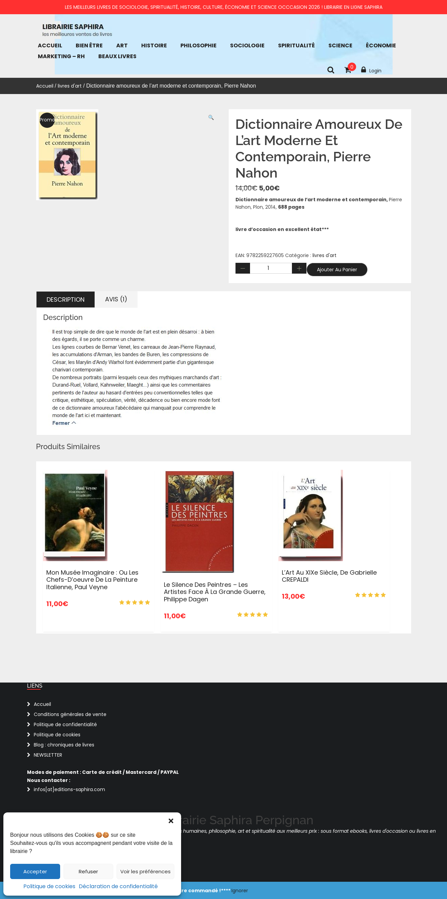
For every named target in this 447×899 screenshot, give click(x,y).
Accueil (50, 45)
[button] (171, 820)
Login (371, 70)
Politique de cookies (49, 886)
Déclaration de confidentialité (118, 886)
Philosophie (198, 45)
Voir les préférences (145, 871)
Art (122, 45)
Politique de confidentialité (65, 724)
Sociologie (247, 45)
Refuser (88, 871)
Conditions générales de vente (70, 714)
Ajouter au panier (337, 269)
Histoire (154, 45)
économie (381, 45)
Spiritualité (296, 45)
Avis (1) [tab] (116, 299)
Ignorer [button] (239, 890)
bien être (89, 45)
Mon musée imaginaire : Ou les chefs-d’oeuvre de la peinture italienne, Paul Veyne (92, 579)
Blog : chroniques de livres (64, 744)
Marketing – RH (61, 56)
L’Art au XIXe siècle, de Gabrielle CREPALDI (329, 576)
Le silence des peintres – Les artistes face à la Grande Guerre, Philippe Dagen (215, 591)
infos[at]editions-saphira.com (69, 789)
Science (340, 45)
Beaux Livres (117, 56)
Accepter (35, 871)
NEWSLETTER (48, 755)
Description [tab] (65, 299)
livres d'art (70, 86)
